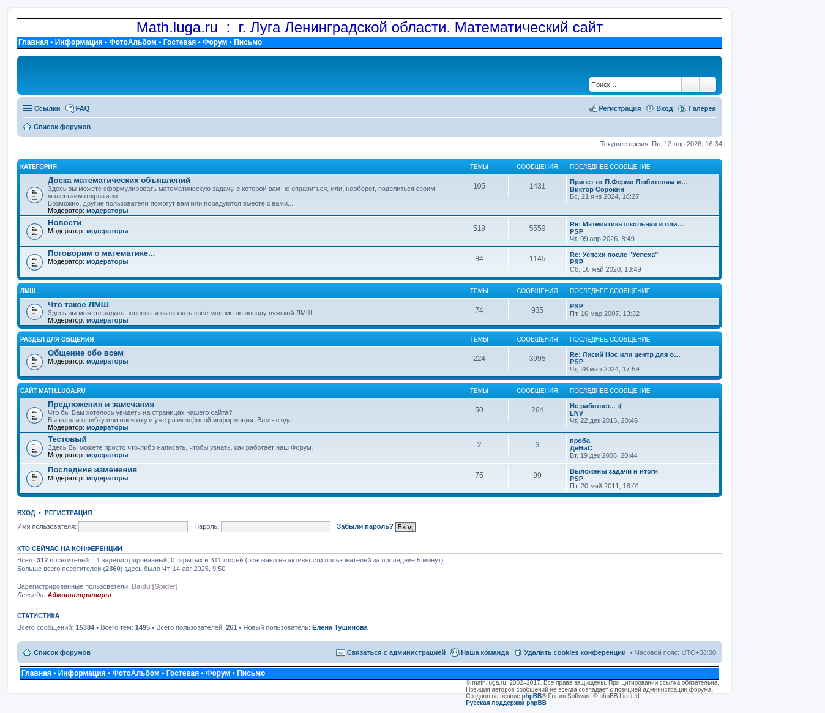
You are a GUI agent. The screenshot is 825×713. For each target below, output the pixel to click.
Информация (79, 42)
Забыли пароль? (365, 526)
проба (580, 440)
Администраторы (79, 595)
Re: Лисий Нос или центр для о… (625, 354)
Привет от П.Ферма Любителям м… (629, 181)
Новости (64, 222)
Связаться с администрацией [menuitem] (396, 652)
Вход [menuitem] (664, 108)
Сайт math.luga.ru (53, 390)
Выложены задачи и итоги (614, 471)
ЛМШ (27, 291)
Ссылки (47, 108)
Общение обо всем (86, 352)
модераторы (107, 210)
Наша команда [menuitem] (485, 652)
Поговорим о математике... (101, 253)
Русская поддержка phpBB (506, 703)
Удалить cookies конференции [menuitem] (574, 652)
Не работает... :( (596, 405)
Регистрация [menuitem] (620, 108)
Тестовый (67, 439)
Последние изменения (92, 469)
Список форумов (62, 652)
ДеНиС (581, 448)
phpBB (532, 696)
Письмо (248, 42)
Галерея (702, 108)
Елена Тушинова (340, 627)
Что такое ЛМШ (78, 304)
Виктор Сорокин (597, 189)
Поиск (690, 84)
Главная (33, 42)
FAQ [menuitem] (83, 108)
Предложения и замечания (101, 404)
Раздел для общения (57, 339)
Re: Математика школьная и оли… (627, 224)
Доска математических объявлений (119, 180)
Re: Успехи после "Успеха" (614, 254)
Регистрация (68, 513)
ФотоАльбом (132, 42)
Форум (215, 42)
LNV (576, 413)
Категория (38, 166)
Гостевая (179, 42)
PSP (576, 231)
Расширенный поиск (708, 84)
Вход (26, 513)
